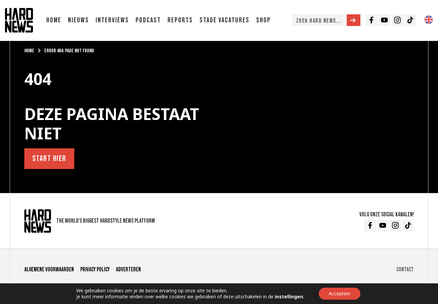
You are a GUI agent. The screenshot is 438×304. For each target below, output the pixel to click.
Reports (180, 20)
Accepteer (339, 293)
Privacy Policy (95, 269)
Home (53, 20)
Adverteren (128, 269)
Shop (263, 20)
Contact (405, 269)
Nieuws (78, 20)
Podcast (148, 20)
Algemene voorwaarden (49, 269)
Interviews (112, 20)
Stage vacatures (224, 20)
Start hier (49, 158)
